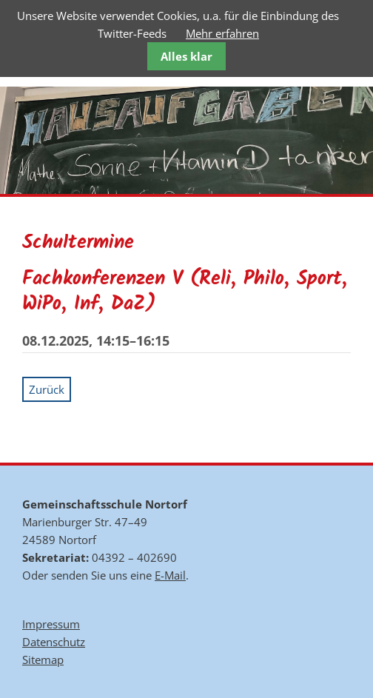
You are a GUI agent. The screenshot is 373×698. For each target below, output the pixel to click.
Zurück (46, 389)
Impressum (51, 624)
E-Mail (170, 575)
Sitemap (43, 659)
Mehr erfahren (222, 33)
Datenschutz (53, 641)
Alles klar (186, 56)
